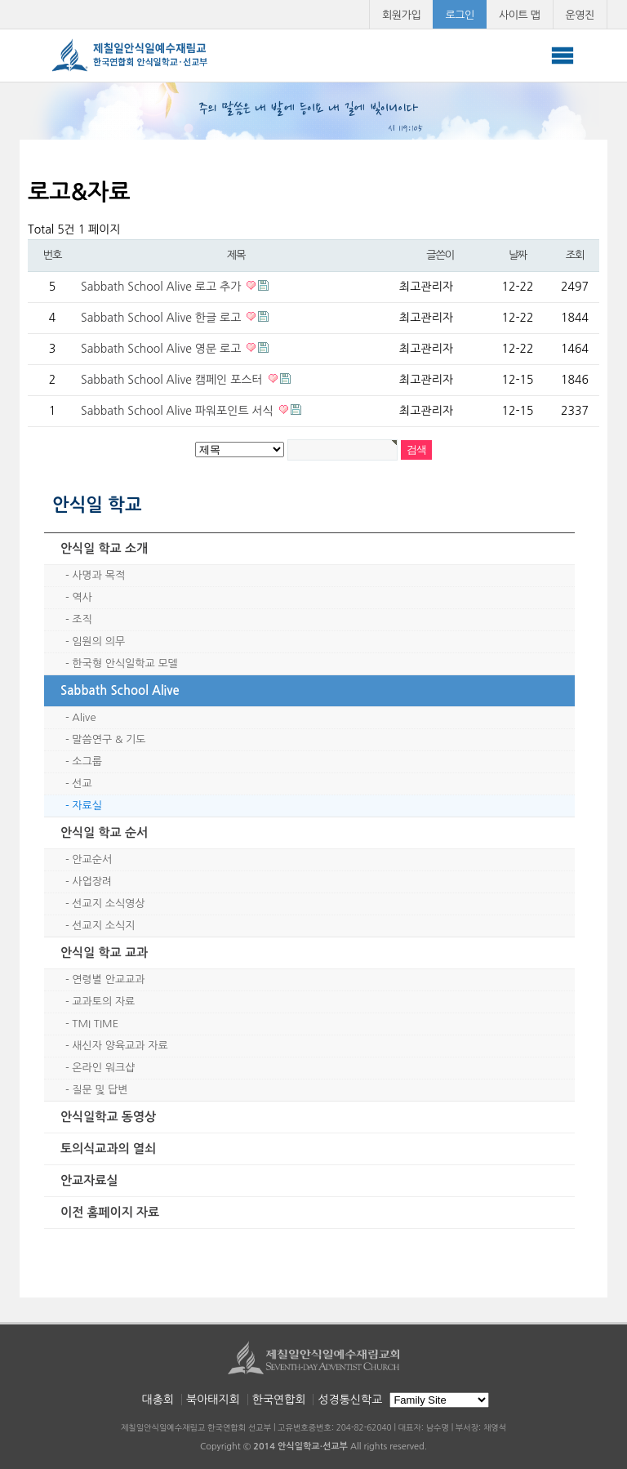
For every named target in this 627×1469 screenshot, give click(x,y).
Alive (84, 717)
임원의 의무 (98, 641)
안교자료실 (89, 1180)
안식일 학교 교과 (104, 952)
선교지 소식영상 (108, 903)
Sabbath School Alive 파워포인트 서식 (179, 410)
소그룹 (87, 761)
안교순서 (92, 859)
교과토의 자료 (103, 1001)
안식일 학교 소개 (104, 548)
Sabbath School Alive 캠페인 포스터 (173, 379)
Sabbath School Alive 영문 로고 (162, 348)
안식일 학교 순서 (104, 832)
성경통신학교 (350, 1399)
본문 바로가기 (0, 0)
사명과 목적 (98, 575)
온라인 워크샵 (103, 1067)
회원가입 (401, 15)
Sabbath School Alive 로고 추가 (162, 286)
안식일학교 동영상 (108, 1117)
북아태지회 (213, 1399)
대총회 (158, 1399)
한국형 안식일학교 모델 (124, 663)
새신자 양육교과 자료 (119, 1045)
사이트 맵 (519, 15)
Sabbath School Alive (120, 690)
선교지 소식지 (103, 925)
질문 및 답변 (99, 1089)
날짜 (518, 255)
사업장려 (92, 881)
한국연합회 (279, 1399)
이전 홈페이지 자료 (109, 1212)
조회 (575, 255)
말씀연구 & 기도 (108, 739)
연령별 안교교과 (108, 979)
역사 (81, 597)
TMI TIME (95, 1023)
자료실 (87, 805)
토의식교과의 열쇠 (108, 1148)
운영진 (580, 15)
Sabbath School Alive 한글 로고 (162, 317)
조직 (81, 619)
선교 (81, 783)
